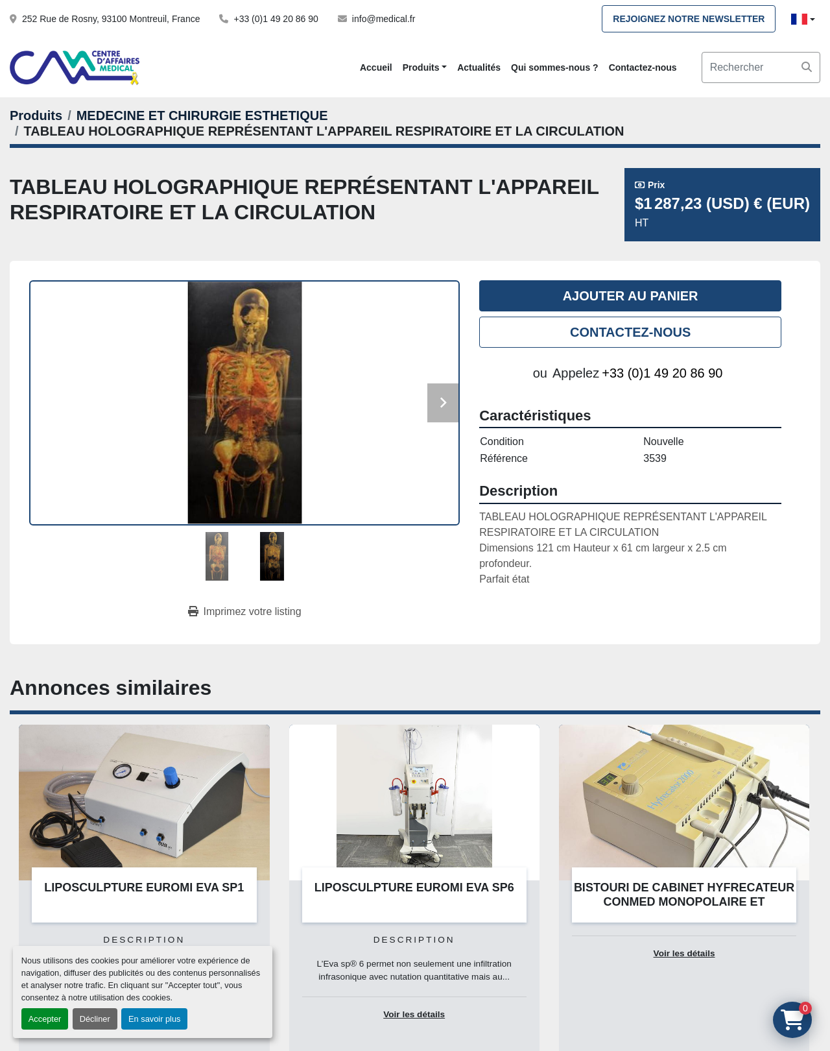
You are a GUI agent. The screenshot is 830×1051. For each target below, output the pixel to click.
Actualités (479, 67)
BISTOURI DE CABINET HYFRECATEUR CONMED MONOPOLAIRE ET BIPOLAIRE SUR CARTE (684, 902)
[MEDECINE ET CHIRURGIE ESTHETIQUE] (202, 115)
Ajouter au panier (630, 296)
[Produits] (36, 115)
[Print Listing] (244, 611)
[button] (424, 67)
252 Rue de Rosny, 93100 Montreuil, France (111, 19)
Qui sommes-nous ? (555, 67)
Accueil (376, 67)
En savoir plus (154, 1019)
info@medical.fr (383, 19)
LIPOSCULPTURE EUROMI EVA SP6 (414, 887)
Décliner (95, 1019)
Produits (421, 67)
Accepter (45, 1019)
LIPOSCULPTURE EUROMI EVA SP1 (144, 887)
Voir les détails (414, 1014)
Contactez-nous (643, 67)
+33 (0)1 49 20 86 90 (275, 19)
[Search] (761, 67)
